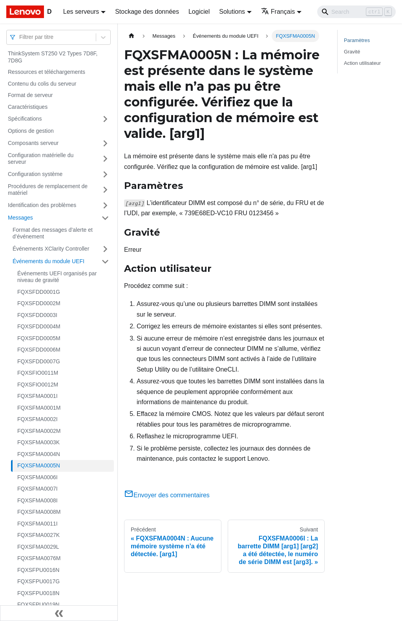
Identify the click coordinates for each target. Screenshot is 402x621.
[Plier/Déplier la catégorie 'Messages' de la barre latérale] (105, 218)
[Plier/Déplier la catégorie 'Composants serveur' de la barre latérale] (105, 143)
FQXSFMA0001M (38, 408)
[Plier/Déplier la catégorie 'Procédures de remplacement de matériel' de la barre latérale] (105, 190)
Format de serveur (30, 95)
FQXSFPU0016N (38, 570)
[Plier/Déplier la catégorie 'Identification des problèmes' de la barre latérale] (105, 205)
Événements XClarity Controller (51, 248)
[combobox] (20, 37)
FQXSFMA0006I (37, 477)
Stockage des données (147, 11)
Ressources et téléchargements (46, 72)
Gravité (352, 52)
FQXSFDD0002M (38, 303)
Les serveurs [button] (81, 11)
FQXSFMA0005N (38, 465)
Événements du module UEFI (48, 261)
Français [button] (278, 11)
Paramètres (357, 40)
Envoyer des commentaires (167, 495)
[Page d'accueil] (131, 36)
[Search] (356, 11)
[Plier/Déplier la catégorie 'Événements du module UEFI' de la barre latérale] (105, 261)
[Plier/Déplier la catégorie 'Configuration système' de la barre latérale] (105, 174)
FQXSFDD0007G (38, 361)
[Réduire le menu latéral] (59, 613)
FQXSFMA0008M (38, 512)
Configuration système (35, 174)
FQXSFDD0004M (38, 326)
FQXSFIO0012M (37, 384)
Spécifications (25, 118)
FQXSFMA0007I (37, 488)
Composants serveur (33, 143)
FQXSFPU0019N (38, 604)
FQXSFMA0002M (38, 431)
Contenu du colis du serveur (42, 84)
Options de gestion (31, 131)
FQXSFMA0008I (37, 500)
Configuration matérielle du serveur (40, 158)
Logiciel (199, 11)
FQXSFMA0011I (37, 523)
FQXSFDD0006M (38, 349)
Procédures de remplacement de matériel (48, 189)
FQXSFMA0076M (38, 558)
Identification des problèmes (42, 205)
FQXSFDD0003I (37, 315)
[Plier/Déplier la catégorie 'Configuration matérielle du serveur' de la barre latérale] (105, 159)
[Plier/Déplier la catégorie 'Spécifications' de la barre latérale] (105, 119)
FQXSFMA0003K (38, 442)
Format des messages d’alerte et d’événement (53, 233)
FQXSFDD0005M (38, 338)
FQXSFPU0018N (38, 593)
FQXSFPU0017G (38, 581)
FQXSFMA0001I (37, 396)
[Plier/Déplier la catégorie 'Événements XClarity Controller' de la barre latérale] (105, 249)
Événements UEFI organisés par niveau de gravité (57, 277)
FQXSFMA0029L (38, 547)
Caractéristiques (28, 107)
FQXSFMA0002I (37, 419)
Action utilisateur (362, 63)
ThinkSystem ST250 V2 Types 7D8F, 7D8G (53, 57)
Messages (20, 217)
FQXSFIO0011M (37, 373)
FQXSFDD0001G (38, 292)
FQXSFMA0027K (38, 535)
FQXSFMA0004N (38, 454)
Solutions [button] (232, 11)
